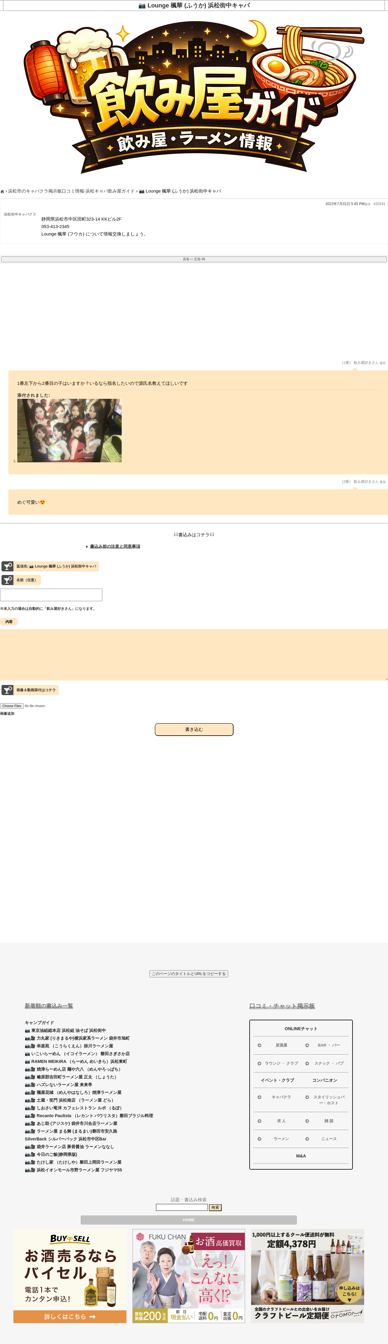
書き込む (194, 739)
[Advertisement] (179, 316)
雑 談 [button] (318, 1121)
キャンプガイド (39, 1022)
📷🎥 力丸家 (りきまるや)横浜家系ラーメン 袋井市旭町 (77, 1038)
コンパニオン (324, 1080)
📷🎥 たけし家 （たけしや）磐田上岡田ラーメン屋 (73, 1162)
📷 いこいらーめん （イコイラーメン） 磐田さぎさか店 (77, 1053)
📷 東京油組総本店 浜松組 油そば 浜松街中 (65, 1030)
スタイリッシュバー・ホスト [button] (324, 1099)
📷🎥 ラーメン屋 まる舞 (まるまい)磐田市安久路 (71, 1131)
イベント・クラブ (277, 1080)
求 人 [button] (271, 1121)
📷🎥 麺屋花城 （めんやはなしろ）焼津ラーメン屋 (73, 1092)
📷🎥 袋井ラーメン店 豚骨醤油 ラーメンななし (69, 1146)
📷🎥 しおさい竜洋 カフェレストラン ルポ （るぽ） (74, 1108)
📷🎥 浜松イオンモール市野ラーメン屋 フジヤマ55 (73, 1170)
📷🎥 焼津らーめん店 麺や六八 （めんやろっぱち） (74, 1069)
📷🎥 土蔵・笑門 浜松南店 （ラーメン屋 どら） (70, 1100)
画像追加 (7, 724)
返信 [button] (367, 204)
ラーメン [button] (272, 1139)
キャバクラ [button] (273, 1097)
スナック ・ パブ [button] (324, 1063)
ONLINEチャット (301, 1028)
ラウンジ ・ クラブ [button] (277, 1063)
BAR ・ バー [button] (322, 1045)
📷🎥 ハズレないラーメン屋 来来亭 (58, 1084)
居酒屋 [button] (271, 1045)
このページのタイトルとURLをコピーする (189, 973)
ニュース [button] (320, 1139)
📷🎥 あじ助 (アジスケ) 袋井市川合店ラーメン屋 (71, 1123)
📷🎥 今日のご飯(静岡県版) (51, 1154)
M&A (301, 1156)
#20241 (379, 204)
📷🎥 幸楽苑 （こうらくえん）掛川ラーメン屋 (69, 1046)
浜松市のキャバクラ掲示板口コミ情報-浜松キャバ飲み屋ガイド (71, 190)
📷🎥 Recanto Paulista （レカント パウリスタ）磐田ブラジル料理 (89, 1115)
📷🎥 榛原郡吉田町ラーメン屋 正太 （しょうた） (71, 1077)
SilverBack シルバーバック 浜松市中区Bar (65, 1139)
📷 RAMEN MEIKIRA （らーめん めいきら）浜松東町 (76, 1061)
